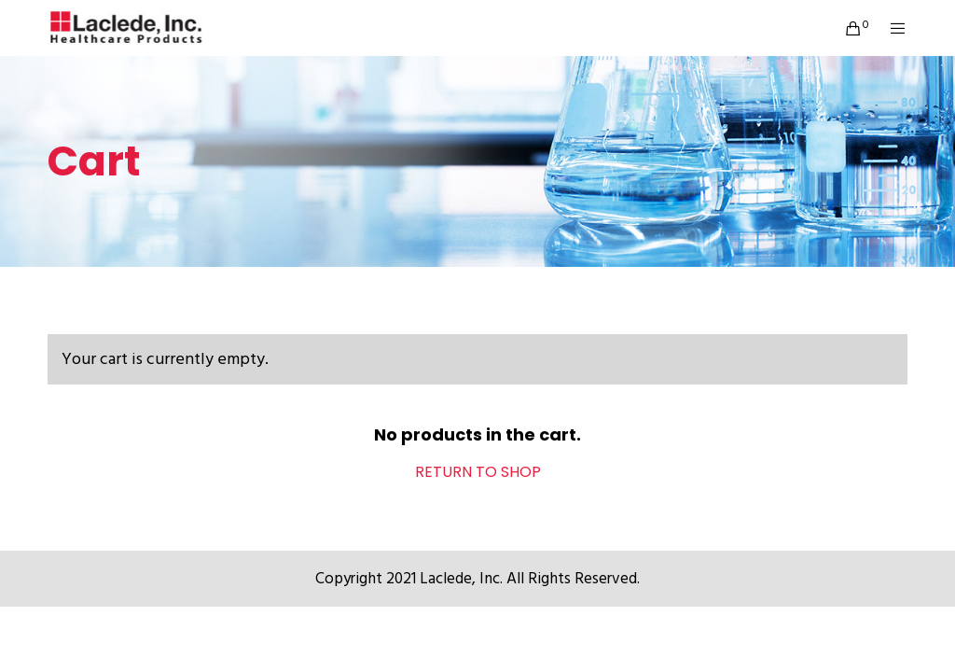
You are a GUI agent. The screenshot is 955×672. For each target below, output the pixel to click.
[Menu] (890, 28)
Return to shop (478, 472)
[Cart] (847, 28)
